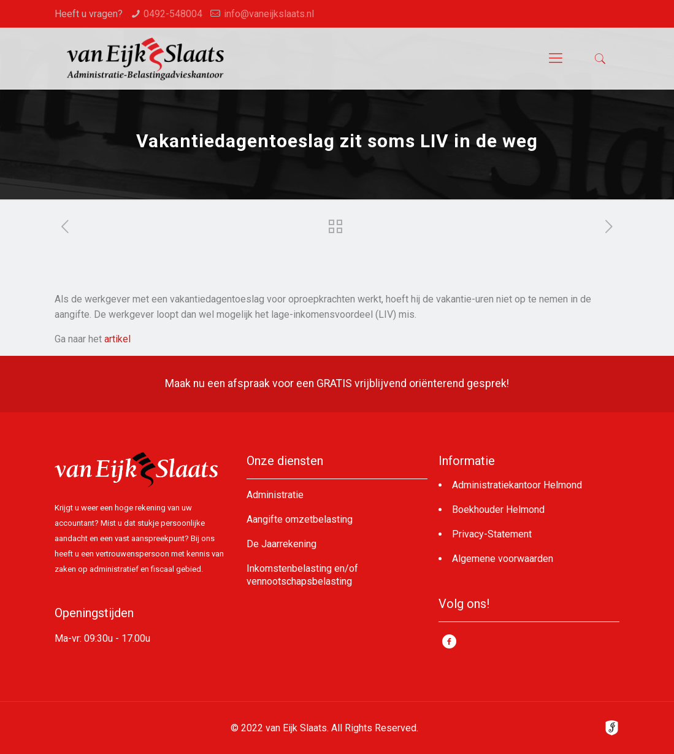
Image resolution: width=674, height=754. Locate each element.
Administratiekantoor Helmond (517, 485)
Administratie (275, 495)
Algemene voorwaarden (502, 558)
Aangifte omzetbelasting (300, 519)
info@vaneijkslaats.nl (269, 14)
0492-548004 (173, 14)
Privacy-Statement (492, 534)
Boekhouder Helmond (498, 509)
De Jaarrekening (281, 544)
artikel (117, 339)
